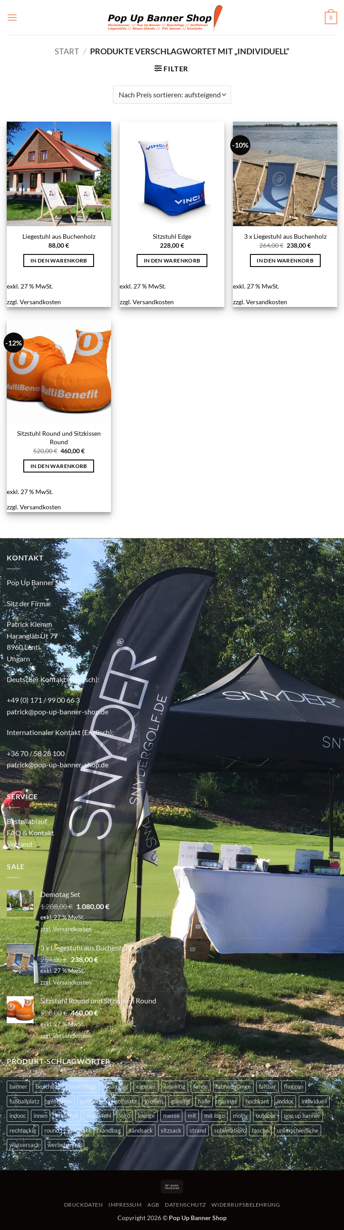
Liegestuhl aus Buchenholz (58, 236)
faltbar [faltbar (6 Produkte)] (267, 1086)
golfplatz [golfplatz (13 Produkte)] (126, 1101)
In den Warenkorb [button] (58, 260)
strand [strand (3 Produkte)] (197, 1130)
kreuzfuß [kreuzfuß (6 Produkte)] (67, 1115)
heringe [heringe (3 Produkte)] (227, 1101)
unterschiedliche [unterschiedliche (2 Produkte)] (297, 1130)
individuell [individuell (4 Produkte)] (314, 1101)
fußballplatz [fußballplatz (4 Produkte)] (24, 1101)
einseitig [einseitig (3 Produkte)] (174, 1086)
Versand (19, 844)
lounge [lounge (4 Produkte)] (146, 1115)
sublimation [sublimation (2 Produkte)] (229, 1130)
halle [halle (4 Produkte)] (204, 1101)
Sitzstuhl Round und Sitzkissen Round (59, 437)
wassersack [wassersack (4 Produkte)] (24, 1144)
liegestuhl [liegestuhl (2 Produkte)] (98, 1115)
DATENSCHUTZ (185, 1204)
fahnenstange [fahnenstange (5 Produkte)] (233, 1086)
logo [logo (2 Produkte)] (124, 1115)
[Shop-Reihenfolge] (172, 95)
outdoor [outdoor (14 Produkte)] (266, 1115)
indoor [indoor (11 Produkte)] (17, 1115)
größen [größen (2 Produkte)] (154, 1101)
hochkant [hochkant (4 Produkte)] (257, 1101)
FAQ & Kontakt (30, 832)
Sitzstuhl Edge (172, 236)
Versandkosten (40, 302)
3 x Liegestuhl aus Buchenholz (285, 236)
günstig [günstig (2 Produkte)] (180, 1101)
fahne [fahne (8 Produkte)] (201, 1086)
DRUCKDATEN (83, 1204)
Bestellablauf (27, 821)
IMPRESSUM (125, 1204)
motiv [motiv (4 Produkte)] (240, 1115)
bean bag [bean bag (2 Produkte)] (116, 1086)
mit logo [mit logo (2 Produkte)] (214, 1115)
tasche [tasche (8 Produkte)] (260, 1130)
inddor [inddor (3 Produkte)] (285, 1101)
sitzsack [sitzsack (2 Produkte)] (171, 1130)
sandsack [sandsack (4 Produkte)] (141, 1130)
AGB (153, 1204)
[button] (12, 17)
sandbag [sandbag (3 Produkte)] (110, 1130)
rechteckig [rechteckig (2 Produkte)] (22, 1130)
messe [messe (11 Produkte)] (171, 1115)
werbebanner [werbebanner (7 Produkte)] (64, 1144)
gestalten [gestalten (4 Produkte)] (59, 1101)
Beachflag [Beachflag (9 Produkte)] (48, 1086)
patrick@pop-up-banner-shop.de (57, 711)
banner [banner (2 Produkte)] (18, 1086)
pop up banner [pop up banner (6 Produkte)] (302, 1115)
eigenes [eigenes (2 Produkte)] (146, 1086)
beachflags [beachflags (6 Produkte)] (83, 1086)
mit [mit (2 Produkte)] (192, 1115)
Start (67, 51)
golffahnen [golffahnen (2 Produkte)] (93, 1101)
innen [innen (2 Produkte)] (40, 1115)
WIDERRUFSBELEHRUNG (245, 1204)
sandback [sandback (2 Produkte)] (79, 1130)
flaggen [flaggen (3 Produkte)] (293, 1086)
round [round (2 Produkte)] (51, 1130)
